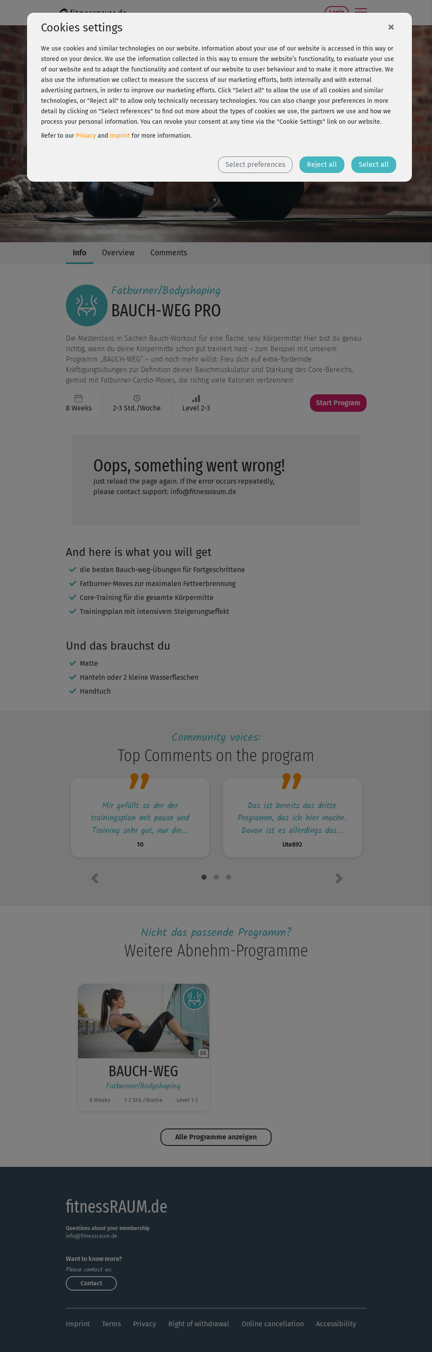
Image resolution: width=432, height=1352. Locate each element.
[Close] (391, 27)
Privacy (86, 135)
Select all (374, 164)
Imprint (120, 135)
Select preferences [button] (255, 164)
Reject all (322, 164)
